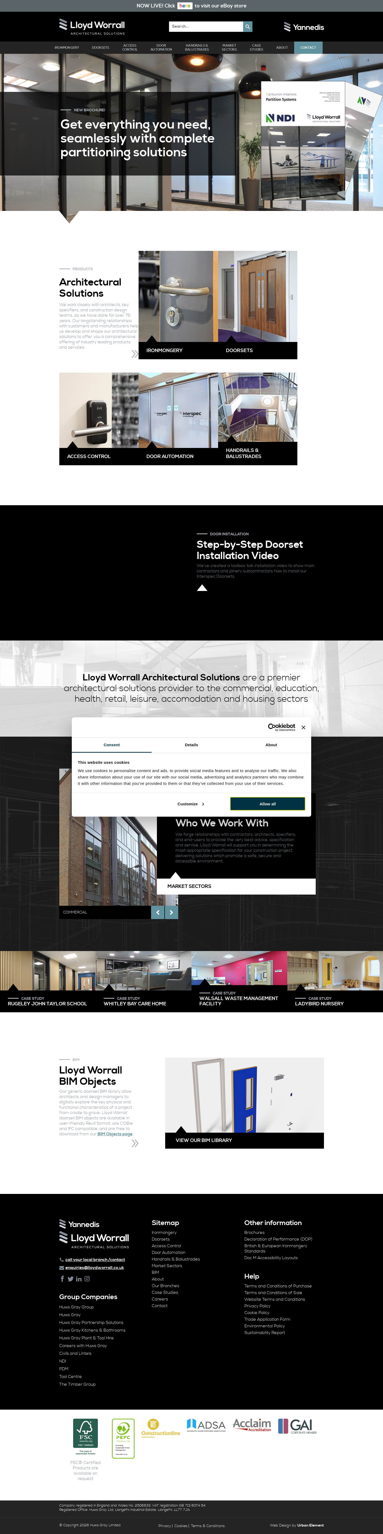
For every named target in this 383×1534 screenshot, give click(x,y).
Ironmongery (67, 48)
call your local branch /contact (95, 1259)
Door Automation (161, 48)
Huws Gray (70, 1314)
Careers (160, 1299)
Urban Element (310, 1525)
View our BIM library (204, 1140)
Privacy (165, 1526)
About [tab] (271, 744)
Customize (191, 803)
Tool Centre (70, 1376)
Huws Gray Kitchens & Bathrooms (92, 1330)
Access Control (130, 48)
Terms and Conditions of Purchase (278, 1286)
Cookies (181, 1526)
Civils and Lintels (75, 1353)
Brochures (254, 1232)
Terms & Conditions (208, 1526)
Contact (308, 48)
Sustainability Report (264, 1332)
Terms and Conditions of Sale (273, 1292)
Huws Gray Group (76, 1307)
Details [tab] (191, 744)
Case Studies (257, 48)
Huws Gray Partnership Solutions (91, 1322)
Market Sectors (229, 48)
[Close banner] (303, 727)
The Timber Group (77, 1384)
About (282, 48)
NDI (62, 1361)
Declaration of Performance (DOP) (278, 1239)
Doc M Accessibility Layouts (271, 1257)
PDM (63, 1369)
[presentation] (157, 912)
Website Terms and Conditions (274, 1299)
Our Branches (165, 1285)
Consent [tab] (112, 744)
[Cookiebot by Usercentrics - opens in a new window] (272, 727)
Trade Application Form (267, 1319)
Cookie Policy (256, 1312)
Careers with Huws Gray (83, 1345)
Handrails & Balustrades (197, 48)
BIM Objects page (115, 1134)
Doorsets (101, 48)
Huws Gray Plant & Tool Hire (86, 1338)
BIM (155, 1272)
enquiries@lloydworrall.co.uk (94, 1267)
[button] (247, 26)
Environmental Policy (264, 1326)
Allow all (268, 803)
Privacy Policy (257, 1306)
